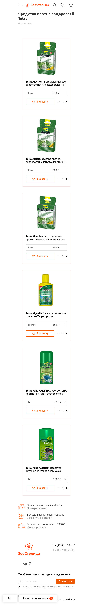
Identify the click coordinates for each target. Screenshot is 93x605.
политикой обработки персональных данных (52, 587)
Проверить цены (37, 508)
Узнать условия (36, 527)
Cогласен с (47, 587)
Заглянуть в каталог (39, 517)
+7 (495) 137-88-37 (64, 545)
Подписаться (65, 581)
